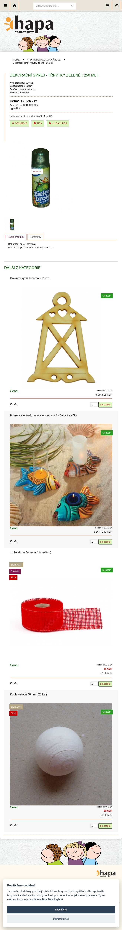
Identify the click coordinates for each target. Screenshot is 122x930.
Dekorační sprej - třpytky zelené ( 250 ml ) (33, 63)
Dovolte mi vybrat (52, 899)
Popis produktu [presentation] (16, 236)
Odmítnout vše (61, 919)
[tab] (16, 237)
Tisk (38, 123)
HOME (16, 59)
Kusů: (13, 404)
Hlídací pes (58, 123)
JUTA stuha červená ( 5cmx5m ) (30, 552)
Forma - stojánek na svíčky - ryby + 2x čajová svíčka (43, 415)
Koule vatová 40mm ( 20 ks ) (28, 694)
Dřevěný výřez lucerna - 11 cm (29, 278)
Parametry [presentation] (35, 236)
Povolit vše (61, 909)
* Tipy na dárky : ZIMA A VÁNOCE (44, 59)
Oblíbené (19, 123)
